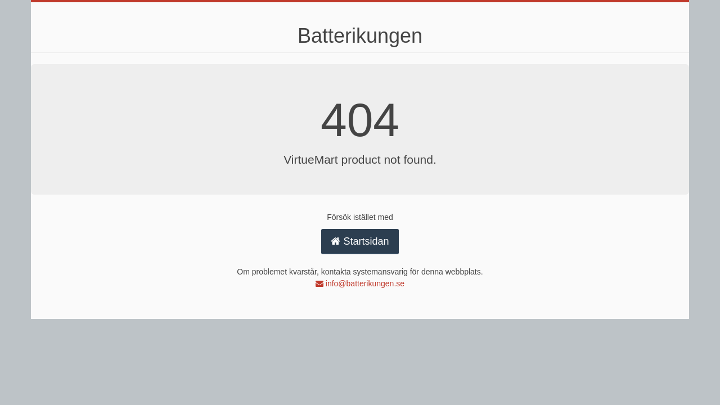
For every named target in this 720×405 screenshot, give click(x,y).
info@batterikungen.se (360, 283)
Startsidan (360, 241)
